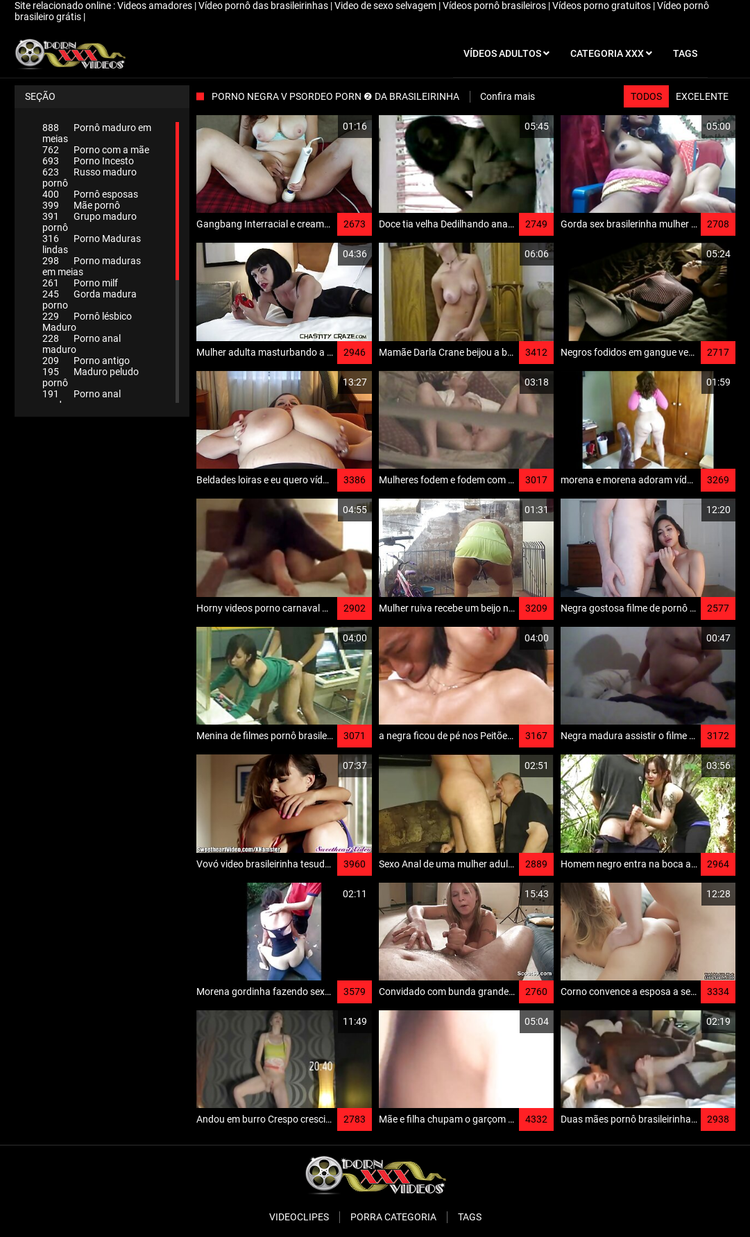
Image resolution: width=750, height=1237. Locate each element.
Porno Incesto (88, 160)
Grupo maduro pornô (89, 222)
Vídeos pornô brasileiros (495, 5)
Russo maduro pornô (89, 177)
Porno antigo (86, 360)
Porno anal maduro (81, 344)
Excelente (702, 96)
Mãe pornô (81, 205)
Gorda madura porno (89, 299)
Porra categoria (393, 1216)
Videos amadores (155, 5)
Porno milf (80, 282)
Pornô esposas (90, 194)
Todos (646, 96)
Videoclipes (299, 1216)
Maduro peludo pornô (90, 377)
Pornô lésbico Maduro (87, 322)
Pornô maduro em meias (96, 133)
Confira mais (507, 96)
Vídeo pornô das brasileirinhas (264, 5)
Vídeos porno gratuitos (602, 5)
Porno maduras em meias (91, 266)
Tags (469, 1216)
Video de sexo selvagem (386, 5)
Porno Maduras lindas (91, 244)
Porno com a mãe (95, 149)
